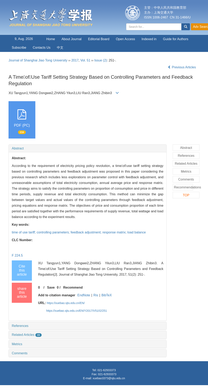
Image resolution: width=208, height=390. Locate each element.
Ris (95, 295)
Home (50, 39)
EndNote (83, 295)
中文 (60, 47)
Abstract (18, 148)
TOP (186, 195)
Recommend (73, 287)
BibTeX (106, 295)
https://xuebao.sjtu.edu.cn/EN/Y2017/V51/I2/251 (76, 310)
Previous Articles (182, 67)
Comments (19, 353)
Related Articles (27, 334)
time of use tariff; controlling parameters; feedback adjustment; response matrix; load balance (79, 232)
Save (51, 287)
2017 (75, 60)
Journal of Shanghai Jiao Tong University (38, 60)
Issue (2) (100, 60)
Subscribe (19, 47)
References (20, 326)
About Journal (72, 39)
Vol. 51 (85, 60)
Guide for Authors (175, 39)
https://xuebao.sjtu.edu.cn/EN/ (66, 303)
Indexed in (149, 39)
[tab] (87, 148)
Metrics (17, 344)
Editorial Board (98, 39)
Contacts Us (41, 47)
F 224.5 (17, 255)
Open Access (125, 39)
